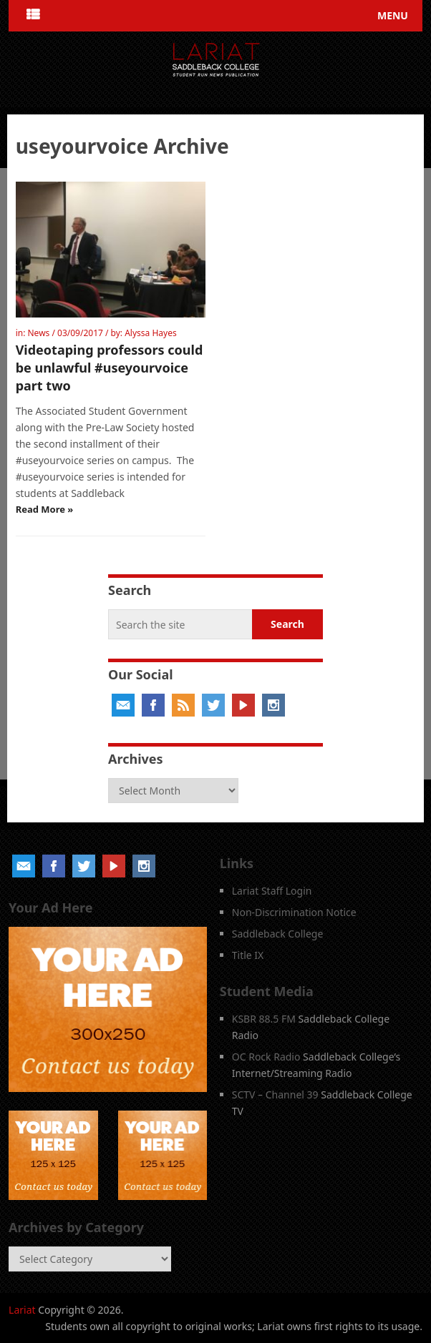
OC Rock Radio (266, 1056)
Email (123, 705)
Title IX (248, 955)
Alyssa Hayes (151, 333)
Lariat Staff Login (272, 890)
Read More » (45, 509)
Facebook (153, 705)
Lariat (22, 1310)
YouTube (243, 705)
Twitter (213, 705)
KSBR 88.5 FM (264, 1018)
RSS (183, 705)
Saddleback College (278, 933)
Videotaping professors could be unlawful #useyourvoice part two (109, 367)
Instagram (273, 705)
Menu (392, 15)
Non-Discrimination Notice (294, 912)
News (38, 333)
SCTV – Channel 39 (275, 1094)
